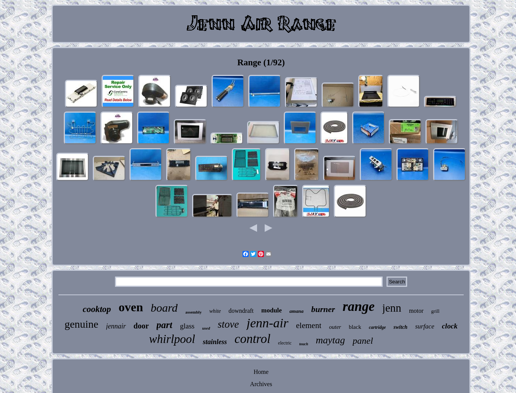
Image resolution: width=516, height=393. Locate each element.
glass (187, 326)
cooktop (96, 309)
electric (284, 343)
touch (303, 344)
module (271, 310)
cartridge (377, 327)
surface (424, 326)
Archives (261, 384)
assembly (193, 312)
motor (416, 310)
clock (450, 326)
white (215, 311)
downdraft (241, 310)
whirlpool (172, 339)
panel (363, 341)
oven (131, 307)
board (164, 307)
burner (323, 309)
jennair (116, 326)
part (165, 325)
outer (335, 327)
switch (400, 327)
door (141, 326)
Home (261, 372)
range (359, 306)
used (206, 328)
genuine (82, 324)
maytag (330, 340)
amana (297, 311)
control (252, 339)
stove (228, 324)
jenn (391, 308)
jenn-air (267, 323)
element (308, 325)
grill (435, 311)
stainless (215, 342)
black (355, 327)
